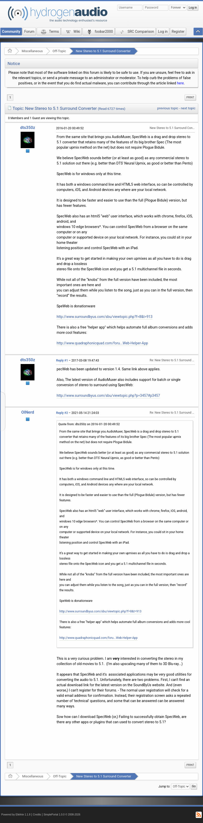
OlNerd (27, 412)
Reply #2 (62, 413)
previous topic (167, 108)
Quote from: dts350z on (89, 424)
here (180, 83)
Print (190, 97)
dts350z (27, 127)
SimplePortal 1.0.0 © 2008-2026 (62, 814)
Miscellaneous (32, 51)
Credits (37, 814)
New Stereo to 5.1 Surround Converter (103, 51)
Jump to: (164, 786)
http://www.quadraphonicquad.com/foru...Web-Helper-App (102, 343)
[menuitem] (190, 97)
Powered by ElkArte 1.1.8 (15, 814)
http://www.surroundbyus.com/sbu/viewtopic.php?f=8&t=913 (104, 317)
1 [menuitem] (10, 97)
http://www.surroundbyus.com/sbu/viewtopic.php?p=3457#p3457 (108, 395)
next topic (188, 108)
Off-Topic (59, 51)
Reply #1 (62, 360)
